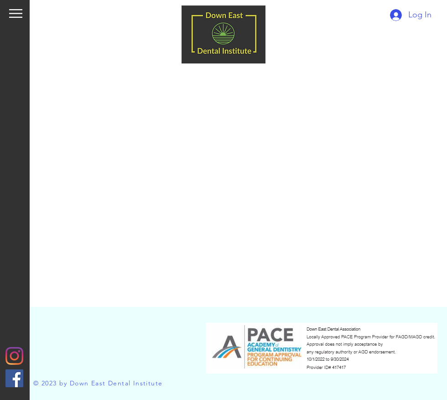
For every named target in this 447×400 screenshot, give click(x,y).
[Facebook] (14, 378)
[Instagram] (14, 356)
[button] (15, 13)
